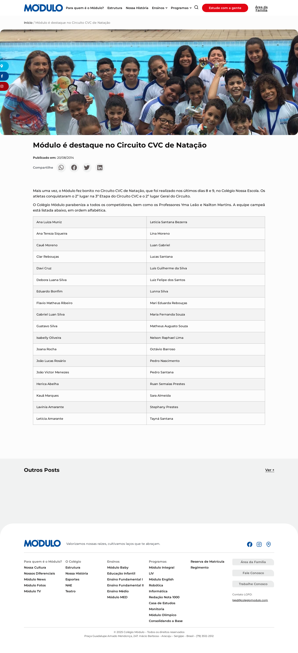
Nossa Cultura (35, 567)
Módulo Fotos (35, 585)
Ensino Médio (118, 591)
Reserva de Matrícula (207, 562)
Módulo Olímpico (162, 615)
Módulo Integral (161, 567)
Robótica (156, 585)
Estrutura (72, 567)
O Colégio (73, 562)
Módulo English (161, 579)
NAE (68, 585)
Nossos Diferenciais (39, 573)
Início (28, 23)
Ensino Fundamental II (125, 585)
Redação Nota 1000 (164, 597)
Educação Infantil (121, 573)
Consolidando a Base (166, 621)
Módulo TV (32, 591)
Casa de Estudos (162, 603)
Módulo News (35, 579)
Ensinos (113, 562)
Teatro (70, 591)
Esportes (72, 579)
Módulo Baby (117, 567)
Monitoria (156, 609)
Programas (157, 562)
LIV (151, 573)
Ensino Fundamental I (125, 579)
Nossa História (76, 573)
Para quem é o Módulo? (43, 562)
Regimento (200, 567)
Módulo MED (117, 597)
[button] (61, 167)
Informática (158, 591)
